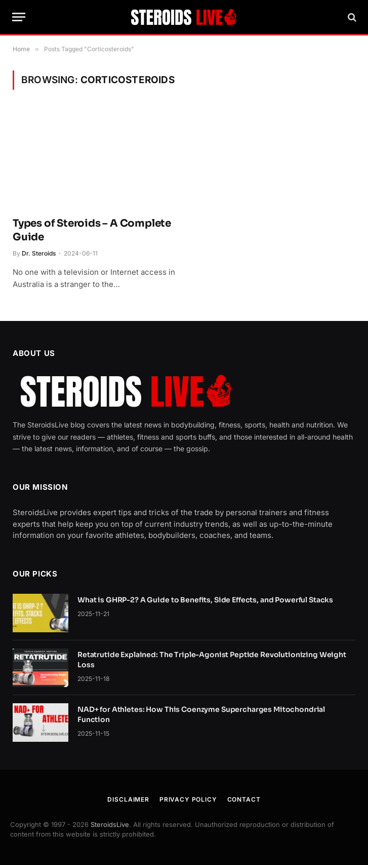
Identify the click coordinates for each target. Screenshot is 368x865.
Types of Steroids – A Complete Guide (92, 230)
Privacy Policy (188, 799)
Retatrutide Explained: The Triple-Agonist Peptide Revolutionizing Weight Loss (211, 659)
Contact (244, 799)
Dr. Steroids (39, 253)
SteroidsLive (110, 824)
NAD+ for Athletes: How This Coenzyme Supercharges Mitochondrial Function (201, 714)
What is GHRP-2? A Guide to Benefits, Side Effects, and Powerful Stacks (205, 599)
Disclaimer (128, 799)
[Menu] (18, 17)
